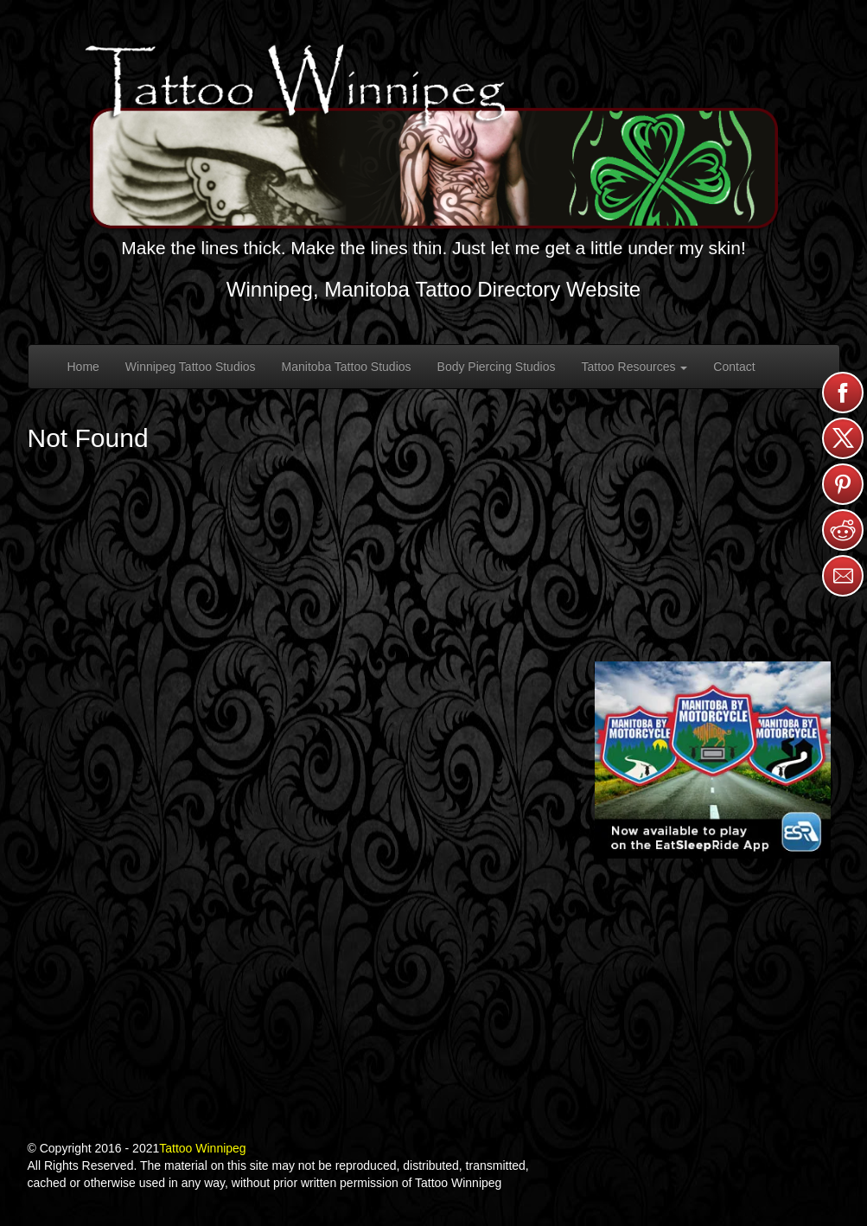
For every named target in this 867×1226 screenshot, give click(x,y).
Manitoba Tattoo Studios (346, 367)
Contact (734, 367)
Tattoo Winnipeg (202, 1148)
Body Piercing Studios (496, 367)
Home (83, 367)
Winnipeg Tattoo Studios (190, 367)
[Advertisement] (724, 523)
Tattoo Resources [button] (635, 367)
